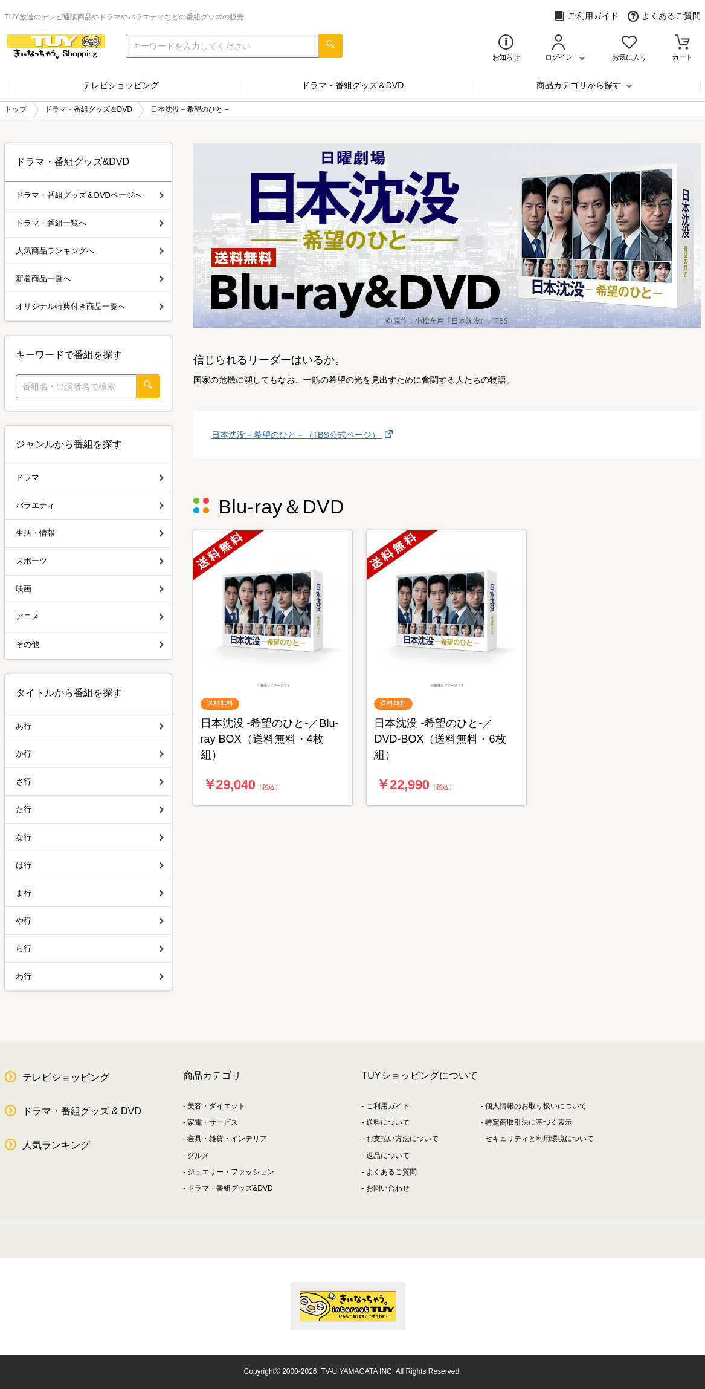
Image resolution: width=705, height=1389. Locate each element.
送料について (388, 1122)
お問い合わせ (388, 1188)
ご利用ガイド (586, 16)
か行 (90, 753)
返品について (388, 1155)
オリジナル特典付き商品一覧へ (90, 306)
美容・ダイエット (216, 1106)
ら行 (90, 948)
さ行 (90, 781)
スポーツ (90, 560)
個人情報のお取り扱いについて (536, 1106)
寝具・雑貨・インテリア (227, 1138)
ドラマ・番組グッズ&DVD (229, 1188)
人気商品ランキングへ (90, 250)
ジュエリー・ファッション (230, 1172)
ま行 (90, 892)
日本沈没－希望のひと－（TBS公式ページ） (296, 435)
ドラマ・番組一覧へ (90, 222)
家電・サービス (212, 1122)
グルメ (198, 1155)
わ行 (90, 976)
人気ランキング (56, 1145)
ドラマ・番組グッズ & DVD (81, 1111)
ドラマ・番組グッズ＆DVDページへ (90, 195)
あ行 (90, 725)
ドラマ (90, 477)
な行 (90, 837)
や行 (90, 920)
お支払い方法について (402, 1138)
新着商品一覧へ (90, 278)
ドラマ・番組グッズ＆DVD (352, 85)
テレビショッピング (121, 85)
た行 (90, 809)
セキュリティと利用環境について (539, 1138)
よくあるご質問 (664, 16)
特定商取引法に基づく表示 (528, 1122)
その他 (90, 644)
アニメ (90, 616)
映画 (90, 588)
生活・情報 (90, 533)
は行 (90, 865)
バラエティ (90, 505)
